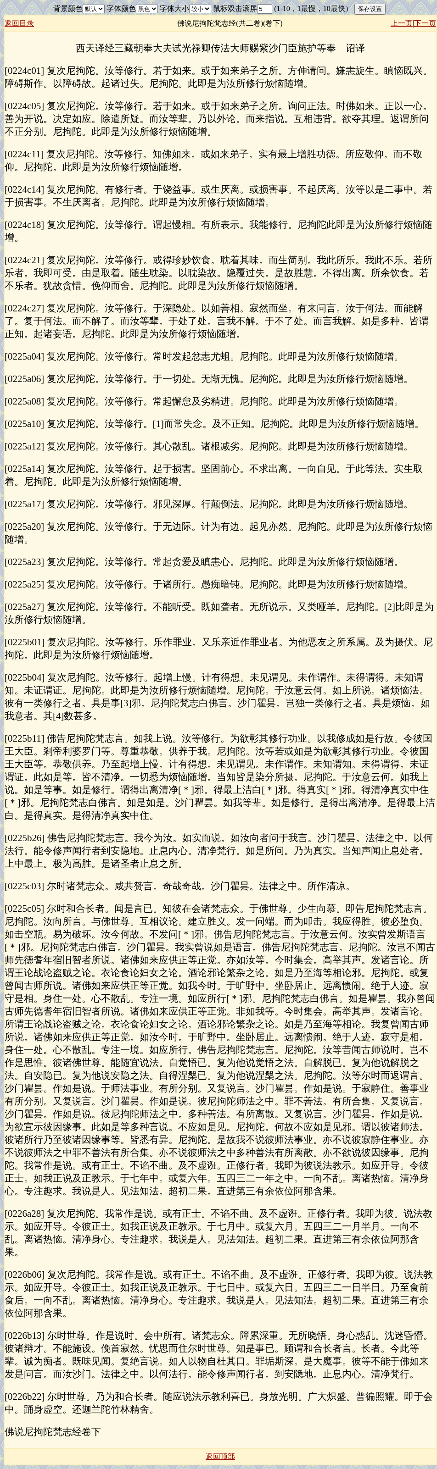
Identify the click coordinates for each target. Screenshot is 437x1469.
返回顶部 (220, 1456)
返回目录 (19, 23)
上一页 (402, 23)
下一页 (425, 23)
